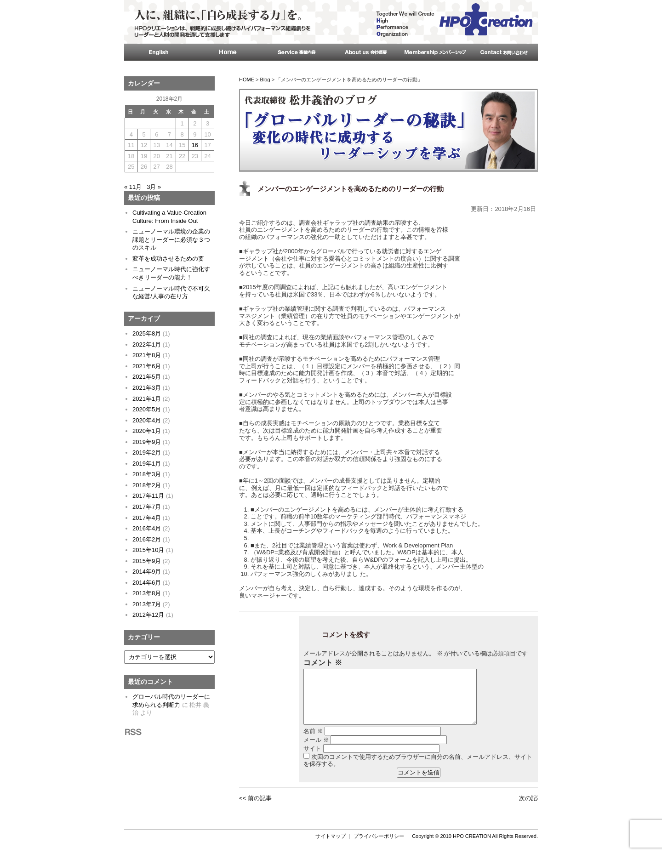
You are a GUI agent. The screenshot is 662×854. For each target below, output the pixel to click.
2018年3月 (146, 474)
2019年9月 (146, 441)
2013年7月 (146, 604)
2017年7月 (146, 506)
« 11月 (133, 186)
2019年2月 (146, 452)
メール (316, 750)
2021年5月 (146, 376)
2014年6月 (146, 582)
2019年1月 (146, 463)
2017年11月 (148, 495)
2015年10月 (148, 550)
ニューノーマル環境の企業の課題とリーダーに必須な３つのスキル (171, 239)
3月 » (154, 186)
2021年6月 (146, 366)
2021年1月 (146, 398)
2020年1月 (146, 430)
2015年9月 (146, 561)
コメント (322, 662)
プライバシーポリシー (379, 847)
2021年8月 (146, 355)
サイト (312, 759)
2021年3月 (146, 387)
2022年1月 (146, 344)
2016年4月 (146, 528)
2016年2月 (146, 539)
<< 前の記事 (255, 809)
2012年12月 (148, 614)
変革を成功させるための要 (168, 258)
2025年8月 (146, 333)
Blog (265, 79)
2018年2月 (146, 485)
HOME (246, 79)
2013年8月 (146, 593)
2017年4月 (146, 517)
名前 (313, 742)
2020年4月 (146, 420)
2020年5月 (146, 409)
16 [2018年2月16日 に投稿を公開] (195, 145)
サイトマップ (330, 847)
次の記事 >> (535, 809)
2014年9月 (146, 571)
